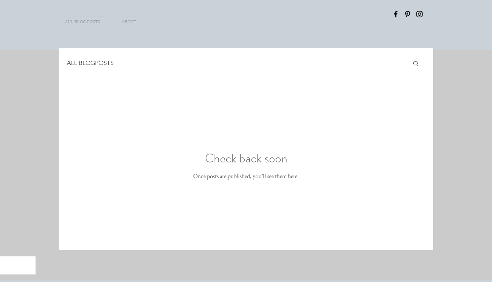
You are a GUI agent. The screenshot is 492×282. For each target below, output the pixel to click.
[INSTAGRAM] (419, 14)
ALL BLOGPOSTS (90, 62)
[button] (415, 64)
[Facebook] (396, 14)
